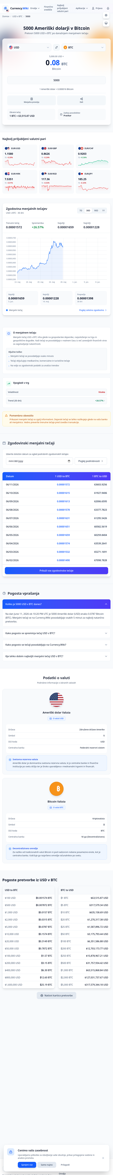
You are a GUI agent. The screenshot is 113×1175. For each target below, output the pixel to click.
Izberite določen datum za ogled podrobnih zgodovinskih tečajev (37, 454)
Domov (5, 16)
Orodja (62, 1173)
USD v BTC (17, 16)
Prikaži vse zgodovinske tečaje (56, 570)
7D (80, 210)
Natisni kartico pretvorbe (56, 995)
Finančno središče (48, 8)
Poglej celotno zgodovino (93, 310)
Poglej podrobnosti (90, 461)
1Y (103, 210)
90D (96, 210)
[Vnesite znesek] (56, 80)
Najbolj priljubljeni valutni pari (62, 8)
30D (88, 210)
